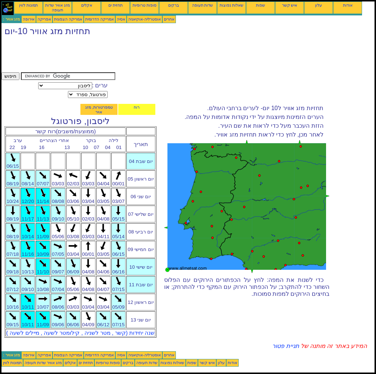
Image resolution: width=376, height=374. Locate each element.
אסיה (121, 19)
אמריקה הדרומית (99, 19)
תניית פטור (285, 346)
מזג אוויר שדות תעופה (57, 7)
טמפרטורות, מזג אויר (99, 109)
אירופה (29, 19)
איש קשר (289, 5)
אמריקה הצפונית (68, 19)
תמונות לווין (28, 5)
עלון (318, 5)
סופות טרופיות (144, 5)
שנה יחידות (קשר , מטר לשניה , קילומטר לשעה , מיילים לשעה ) (80, 333)
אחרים (169, 19)
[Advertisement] (135, 55)
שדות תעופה (202, 5)
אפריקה (44, 19)
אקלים (86, 5)
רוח (137, 107)
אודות (347, 5)
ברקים (173, 5)
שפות (260, 5)
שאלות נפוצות (231, 5)
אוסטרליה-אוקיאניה (144, 19)
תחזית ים (115, 5)
